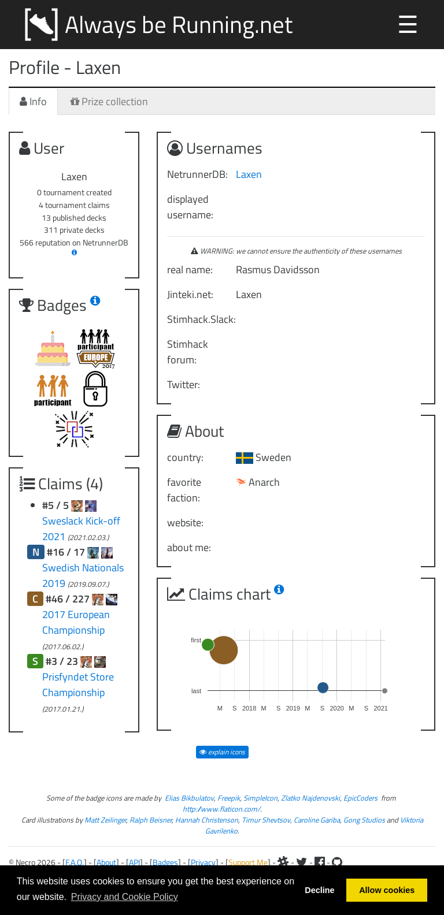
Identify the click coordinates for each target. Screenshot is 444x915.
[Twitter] (302, 862)
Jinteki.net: (190, 294)
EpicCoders (360, 798)
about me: (189, 547)
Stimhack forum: (187, 351)
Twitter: (183, 384)
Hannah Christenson (206, 819)
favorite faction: (184, 489)
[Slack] (283, 862)
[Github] (337, 862)
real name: (190, 269)
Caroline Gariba (317, 819)
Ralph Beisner (151, 819)
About (106, 862)
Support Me (248, 862)
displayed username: (190, 206)
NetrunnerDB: (197, 174)
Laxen (249, 174)
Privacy (203, 862)
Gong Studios (364, 819)
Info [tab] (33, 101)
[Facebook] (319, 862)
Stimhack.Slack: (197, 319)
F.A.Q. (74, 862)
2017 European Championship (76, 622)
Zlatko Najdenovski (310, 798)
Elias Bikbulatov (189, 798)
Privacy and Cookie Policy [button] (124, 897)
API (134, 862)
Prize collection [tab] (109, 101)
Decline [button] (319, 890)
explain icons (222, 751)
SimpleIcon (260, 798)
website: (185, 522)
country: (185, 457)
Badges (165, 862)
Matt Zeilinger (105, 819)
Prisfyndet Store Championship (78, 684)
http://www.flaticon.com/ (221, 809)
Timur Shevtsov (266, 819)
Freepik (228, 798)
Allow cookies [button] (387, 890)
